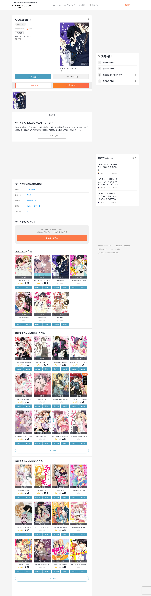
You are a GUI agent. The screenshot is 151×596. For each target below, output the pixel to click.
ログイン (93, 5)
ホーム (57, 5)
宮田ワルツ (20, 24)
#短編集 (19, 33)
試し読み (33, 86)
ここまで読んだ (33, 77)
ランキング (69, 5)
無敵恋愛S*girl (32, 200)
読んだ (28, 287)
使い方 (127, 5)
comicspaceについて (106, 245)
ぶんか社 (30, 195)
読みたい (19, 287)
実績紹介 (127, 245)
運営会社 (119, 245)
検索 (81, 5)
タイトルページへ (51, 136)
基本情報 (52, 115)
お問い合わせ (102, 249)
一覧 (132, 158)
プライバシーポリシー (116, 249)
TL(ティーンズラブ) (34, 206)
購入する (71, 85)
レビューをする (52, 238)
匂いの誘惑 (20, 123)
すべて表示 (52, 450)
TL (28, 211)
